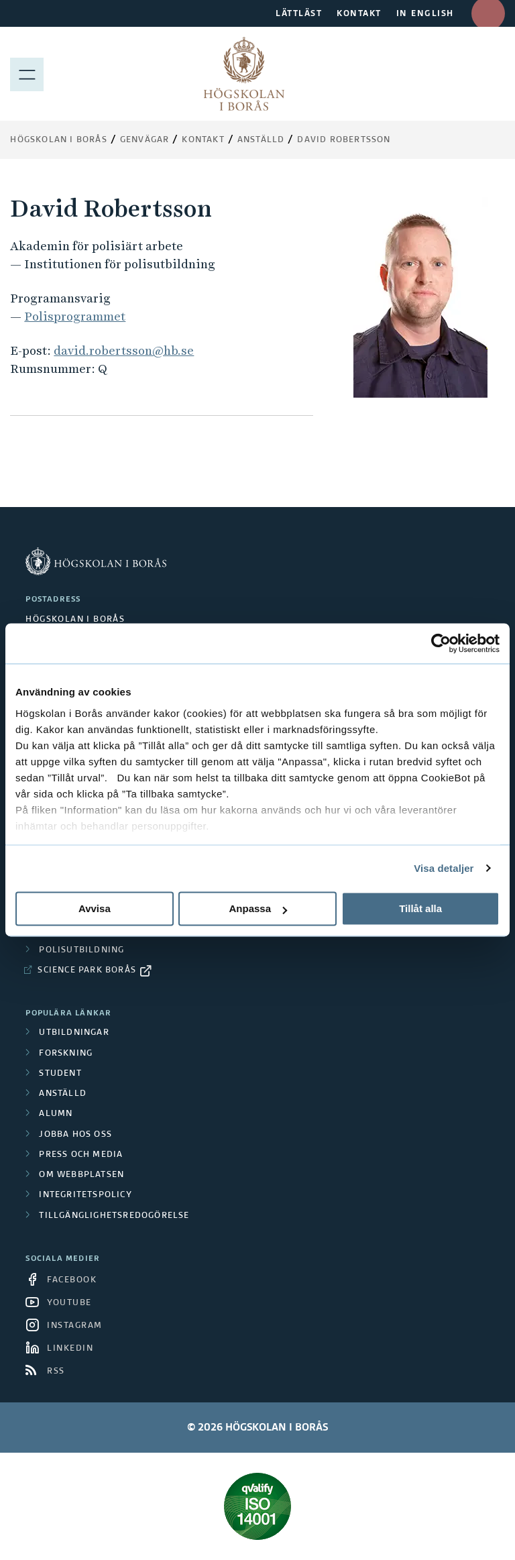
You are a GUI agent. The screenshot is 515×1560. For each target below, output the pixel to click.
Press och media (81, 1155)
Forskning (66, 1053)
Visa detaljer (443, 868)
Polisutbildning (81, 950)
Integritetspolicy (85, 1195)
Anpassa (258, 908)
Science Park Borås (87, 970)
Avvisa (94, 908)
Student (60, 1073)
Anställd (63, 1094)
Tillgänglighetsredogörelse (114, 1216)
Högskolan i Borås (58, 140)
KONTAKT (359, 14)
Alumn (55, 1114)
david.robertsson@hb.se (124, 350)
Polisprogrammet (74, 316)
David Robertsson (343, 140)
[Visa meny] (27, 74)
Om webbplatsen (81, 1175)
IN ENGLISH (425, 14)
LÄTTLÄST (299, 14)
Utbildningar (74, 1033)
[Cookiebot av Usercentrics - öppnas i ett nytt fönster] (441, 643)
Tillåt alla (420, 908)
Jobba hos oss (75, 1134)
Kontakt (203, 140)
